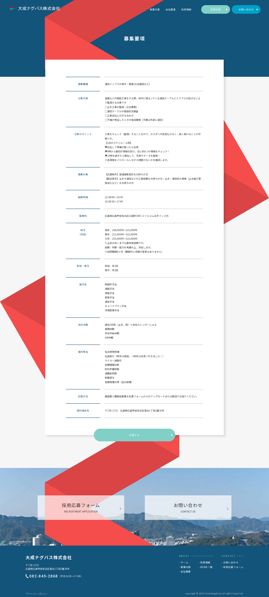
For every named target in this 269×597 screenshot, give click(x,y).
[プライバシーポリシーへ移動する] (37, 593)
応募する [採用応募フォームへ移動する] (134, 435)
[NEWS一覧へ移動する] (205, 567)
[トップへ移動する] (34, 8)
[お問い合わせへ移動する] (246, 9)
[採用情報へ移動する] (186, 9)
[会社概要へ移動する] (170, 9)
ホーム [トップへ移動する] (184, 562)
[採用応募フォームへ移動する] (215, 9)
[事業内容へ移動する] (155, 9)
